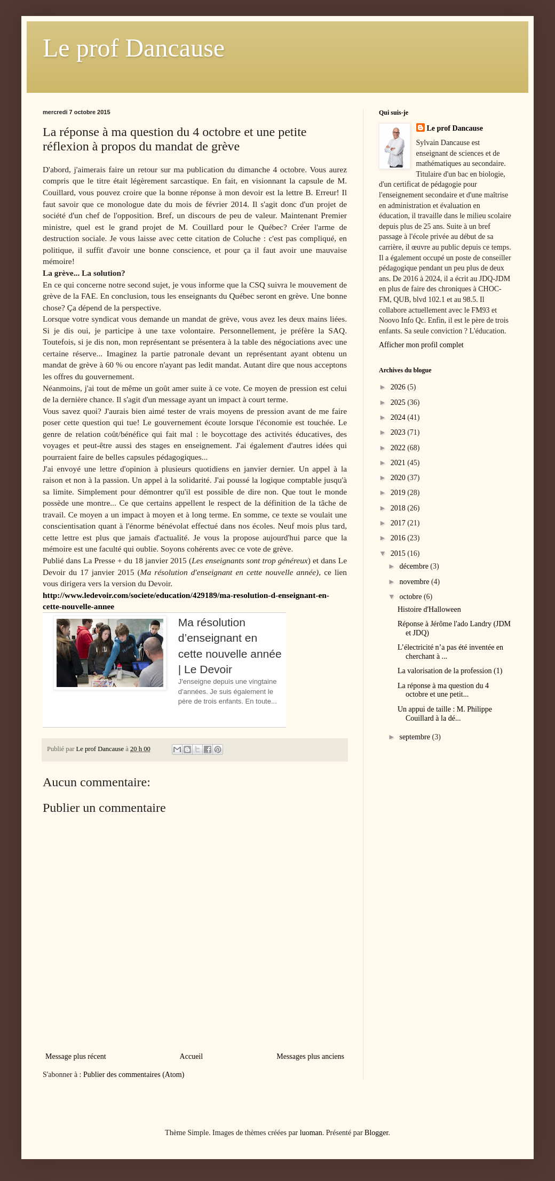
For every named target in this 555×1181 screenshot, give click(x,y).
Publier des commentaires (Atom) (133, 1075)
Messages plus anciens (310, 1056)
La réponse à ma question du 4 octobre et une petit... (443, 690)
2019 (399, 493)
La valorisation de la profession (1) (450, 671)
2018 (399, 508)
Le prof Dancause (134, 48)
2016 (399, 538)
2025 (399, 402)
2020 (399, 478)
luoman (311, 1133)
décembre (414, 566)
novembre (415, 582)
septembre (415, 737)
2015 (399, 553)
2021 (399, 463)
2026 (399, 387)
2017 (399, 523)
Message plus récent (75, 1056)
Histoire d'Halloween (429, 609)
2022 (399, 448)
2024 (399, 417)
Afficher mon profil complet (421, 345)
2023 (399, 432)
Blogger (376, 1133)
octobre (411, 597)
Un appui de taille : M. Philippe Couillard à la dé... (445, 713)
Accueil (191, 1056)
